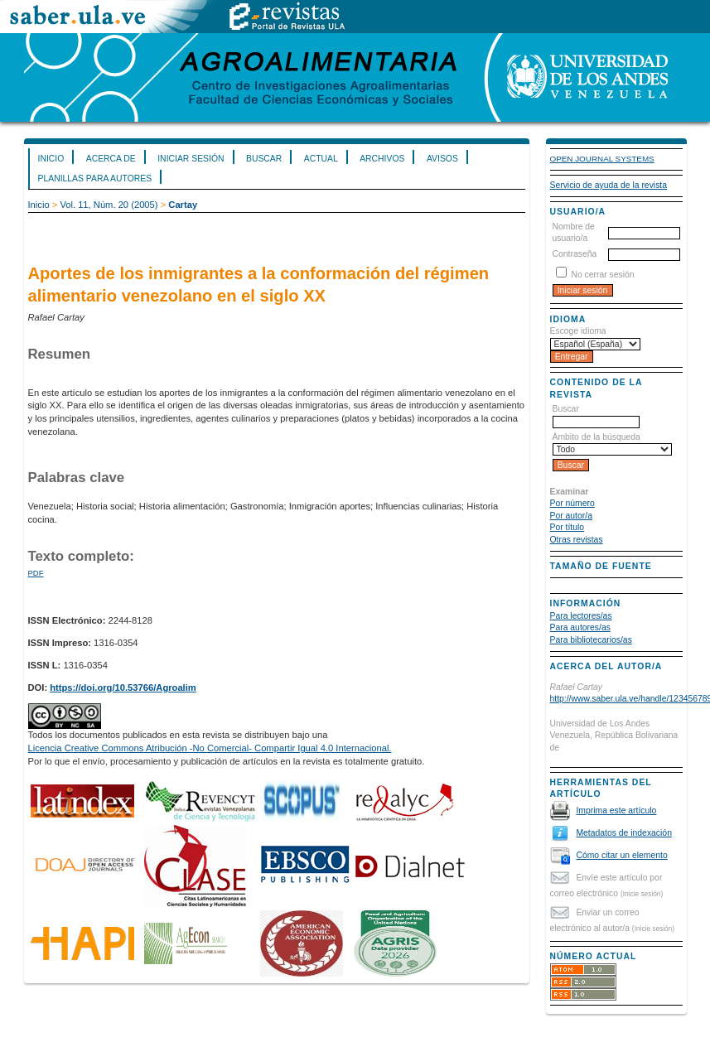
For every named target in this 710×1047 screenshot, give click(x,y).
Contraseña (575, 253)
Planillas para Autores (95, 178)
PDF (36, 572)
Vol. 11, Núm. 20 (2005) (108, 205)
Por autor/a (571, 515)
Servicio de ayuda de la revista (609, 185)
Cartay (182, 205)
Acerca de (111, 158)
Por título (567, 527)
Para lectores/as (581, 615)
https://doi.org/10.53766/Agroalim (123, 687)
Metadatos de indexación (624, 832)
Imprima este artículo (616, 810)
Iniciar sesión (190, 158)
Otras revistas (576, 539)
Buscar (264, 158)
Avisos (442, 158)
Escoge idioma (578, 330)
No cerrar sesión (602, 274)
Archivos (382, 158)
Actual (321, 158)
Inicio (51, 158)
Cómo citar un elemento (621, 855)
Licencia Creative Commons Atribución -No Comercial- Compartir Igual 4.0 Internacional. (210, 748)
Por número (572, 503)
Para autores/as (580, 627)
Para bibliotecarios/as (591, 639)
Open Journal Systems (602, 158)
